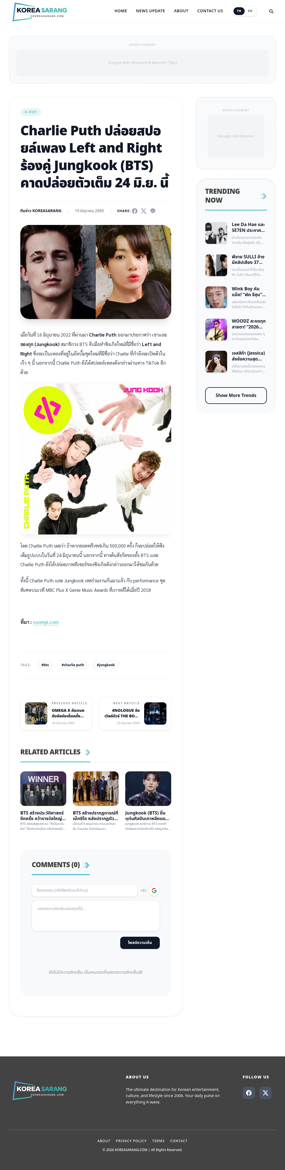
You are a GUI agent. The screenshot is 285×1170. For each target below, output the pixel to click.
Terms (158, 1141)
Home (120, 11)
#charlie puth (73, 665)
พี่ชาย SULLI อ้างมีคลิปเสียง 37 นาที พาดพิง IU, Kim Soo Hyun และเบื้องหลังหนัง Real (248, 260)
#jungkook (106, 665)
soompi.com (46, 622)
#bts (45, 665)
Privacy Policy (131, 1141)
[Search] (271, 11)
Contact (179, 1141)
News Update (150, 11)
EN (250, 11)
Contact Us (210, 11)
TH (239, 11)
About (181, 11)
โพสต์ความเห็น (140, 943)
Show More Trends (236, 395)
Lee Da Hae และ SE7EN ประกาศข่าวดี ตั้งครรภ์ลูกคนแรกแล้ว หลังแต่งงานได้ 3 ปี (248, 228)
